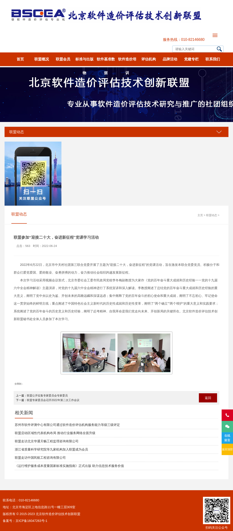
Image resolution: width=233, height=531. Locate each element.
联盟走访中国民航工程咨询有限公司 (40, 457)
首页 (20, 59)
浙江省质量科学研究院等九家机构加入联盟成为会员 (51, 449)
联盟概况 (41, 59)
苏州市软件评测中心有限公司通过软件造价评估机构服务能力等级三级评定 (67, 425)
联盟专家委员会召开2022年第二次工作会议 (53, 400)
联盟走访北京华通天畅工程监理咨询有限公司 (47, 441)
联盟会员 (63, 59)
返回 (208, 398)
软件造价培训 (127, 61)
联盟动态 (16, 132)
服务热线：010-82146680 (184, 39)
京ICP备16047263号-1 (31, 521)
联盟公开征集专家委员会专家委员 (47, 395)
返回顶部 (227, 449)
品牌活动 (170, 59)
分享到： (19, 384)
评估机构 (148, 59)
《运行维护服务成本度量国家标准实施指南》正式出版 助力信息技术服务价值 (69, 466)
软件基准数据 (106, 61)
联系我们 (212, 59)
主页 (200, 215)
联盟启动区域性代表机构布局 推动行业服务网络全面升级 (55, 433)
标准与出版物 (84, 61)
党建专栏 (191, 59)
